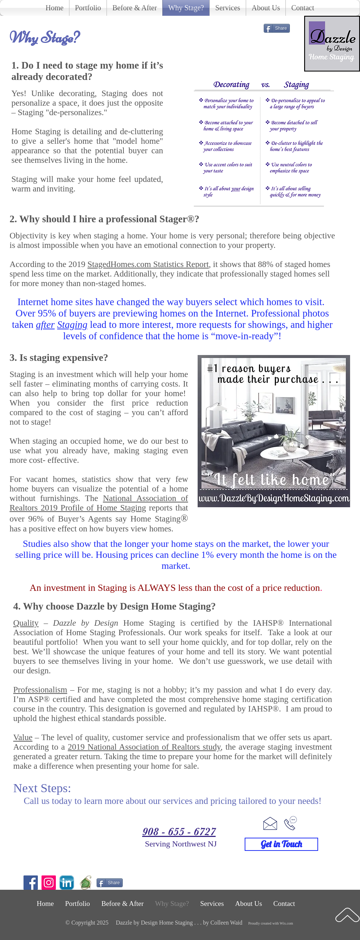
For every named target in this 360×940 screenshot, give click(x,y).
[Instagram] (49, 882)
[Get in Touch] (281, 844)
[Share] (277, 28)
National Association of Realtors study (153, 746)
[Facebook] (31, 882)
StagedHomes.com (119, 264)
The (99, 503)
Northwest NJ (194, 843)
